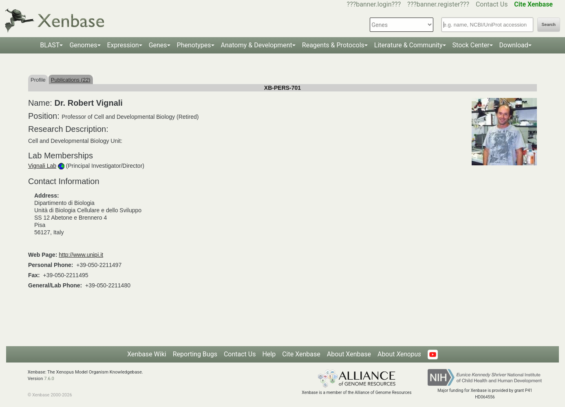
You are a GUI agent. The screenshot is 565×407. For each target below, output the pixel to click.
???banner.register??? (438, 4)
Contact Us (492, 4)
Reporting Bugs (195, 354)
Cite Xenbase (301, 354)
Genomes (83, 45)
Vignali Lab (42, 165)
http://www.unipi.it (81, 254)
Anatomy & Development (256, 45)
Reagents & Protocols (333, 45)
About (399, 354)
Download (513, 45)
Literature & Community (408, 45)
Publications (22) (70, 80)
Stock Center (471, 45)
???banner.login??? (374, 4)
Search (549, 24)
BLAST (50, 45)
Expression (123, 45)
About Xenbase (349, 354)
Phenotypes (194, 45)
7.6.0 (49, 378)
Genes (158, 45)
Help (269, 354)
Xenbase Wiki (146, 354)
